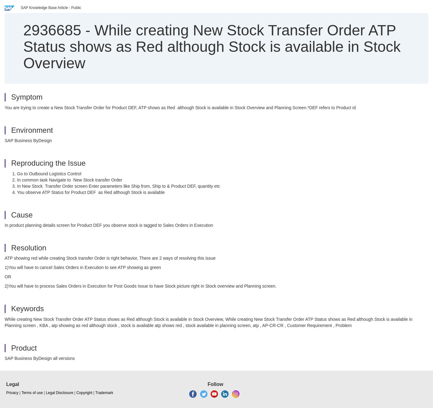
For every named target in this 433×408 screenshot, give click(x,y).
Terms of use (32, 393)
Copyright (84, 393)
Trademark (104, 393)
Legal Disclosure (60, 393)
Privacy (12, 393)
